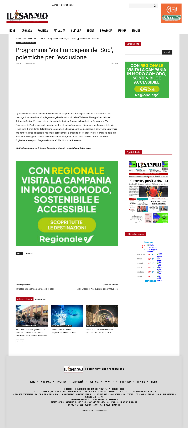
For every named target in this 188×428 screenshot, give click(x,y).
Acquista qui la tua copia (79, 148)
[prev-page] (17, 341)
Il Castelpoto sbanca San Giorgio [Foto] (35, 289)
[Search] (155, 6)
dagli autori (40, 299)
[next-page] (22, 341)
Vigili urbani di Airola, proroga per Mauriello (97, 289)
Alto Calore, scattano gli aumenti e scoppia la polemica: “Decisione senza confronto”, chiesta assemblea (31, 332)
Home (18, 38)
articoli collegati (24, 299)
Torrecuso (29, 253)
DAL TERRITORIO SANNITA (34, 38)
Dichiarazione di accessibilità (94, 410)
